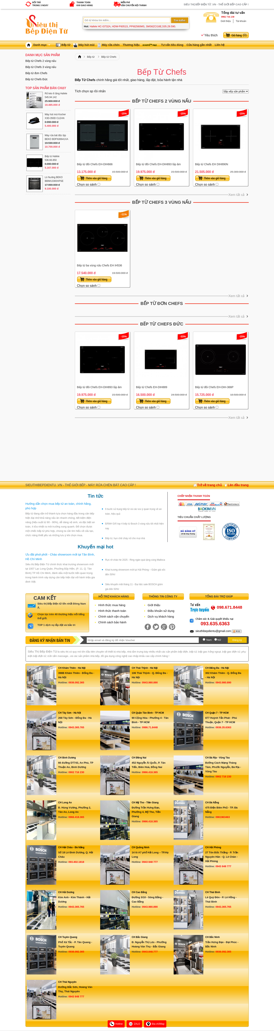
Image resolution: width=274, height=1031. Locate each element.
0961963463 (223, 817)
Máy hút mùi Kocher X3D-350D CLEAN (55, 116)
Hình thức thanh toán (112, 610)
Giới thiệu (226, 21)
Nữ (219, 639)
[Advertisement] (162, 449)
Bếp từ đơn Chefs (161, 303)
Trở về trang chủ (209, 485)
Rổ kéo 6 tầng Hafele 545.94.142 (56, 95)
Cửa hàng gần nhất (199, 44)
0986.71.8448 (150, 727)
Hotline (116, 1024)
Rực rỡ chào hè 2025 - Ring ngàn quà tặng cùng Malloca (135, 559)
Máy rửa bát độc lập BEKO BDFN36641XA (56, 137)
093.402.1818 (76, 861)
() (245, 35)
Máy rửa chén (111, 44)
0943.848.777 (150, 951)
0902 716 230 (227, 16)
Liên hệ (219, 44)
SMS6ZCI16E (154, 26)
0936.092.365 (76, 682)
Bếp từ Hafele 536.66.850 (52, 158)
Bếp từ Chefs (108, 56)
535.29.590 (168, 26)
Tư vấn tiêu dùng (172, 44)
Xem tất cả (236, 195)
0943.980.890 (150, 682)
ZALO (134, 1024)
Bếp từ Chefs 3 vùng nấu (161, 202)
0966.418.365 (150, 772)
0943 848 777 (150, 861)
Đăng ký (237, 640)
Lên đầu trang (238, 485)
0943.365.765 (76, 727)
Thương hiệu (131, 44)
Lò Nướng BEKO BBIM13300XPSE (54, 179)
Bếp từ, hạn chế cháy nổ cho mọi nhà (125, 538)
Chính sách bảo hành (112, 622)
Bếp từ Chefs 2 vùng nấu (161, 101)
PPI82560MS (137, 26)
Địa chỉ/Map (155, 1024)
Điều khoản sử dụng (161, 610)
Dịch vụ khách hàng (161, 616)
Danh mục (41, 44)
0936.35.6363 (223, 727)
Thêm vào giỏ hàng (94, 178)
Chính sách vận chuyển (113, 616)
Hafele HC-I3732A (100, 26)
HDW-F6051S (120, 26)
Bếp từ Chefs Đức (161, 324)
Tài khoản (241, 21)
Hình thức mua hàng (111, 605)
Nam (209, 639)
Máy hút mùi (86, 44)
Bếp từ (65, 44)
